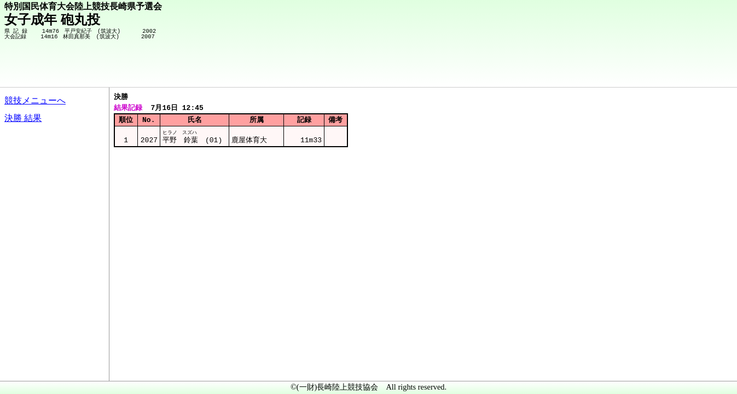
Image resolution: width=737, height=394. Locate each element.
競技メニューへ (35, 100)
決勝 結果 (23, 118)
